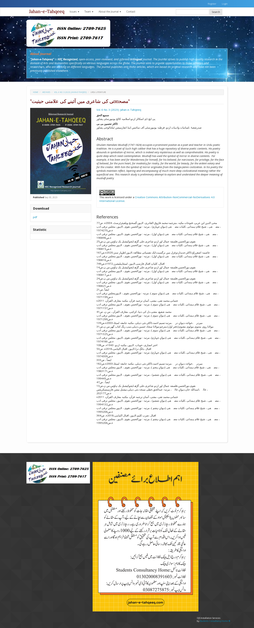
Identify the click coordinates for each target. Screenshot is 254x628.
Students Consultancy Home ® (215, 621)
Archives (46, 92)
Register (212, 3)
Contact (130, 11)
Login (225, 3)
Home (35, 92)
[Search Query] (192, 12)
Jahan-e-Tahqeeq (46, 11)
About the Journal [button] (110, 11)
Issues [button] (74, 11)
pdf (35, 217)
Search (216, 12)
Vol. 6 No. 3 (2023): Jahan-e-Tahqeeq (70, 92)
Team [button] (88, 11)
